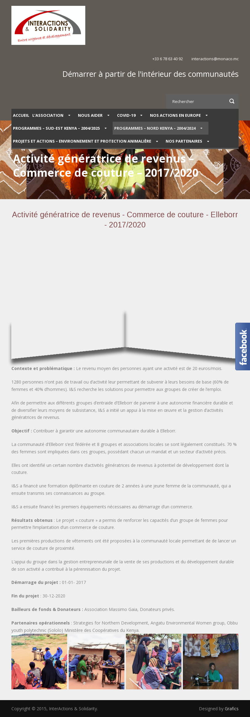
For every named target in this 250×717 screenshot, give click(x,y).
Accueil (21, 115)
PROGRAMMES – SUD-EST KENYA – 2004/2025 (56, 128)
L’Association (47, 115)
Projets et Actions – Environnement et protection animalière (82, 141)
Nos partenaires (184, 141)
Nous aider (90, 115)
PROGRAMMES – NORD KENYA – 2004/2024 (155, 128)
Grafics (232, 708)
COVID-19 (126, 115)
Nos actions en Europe (175, 115)
